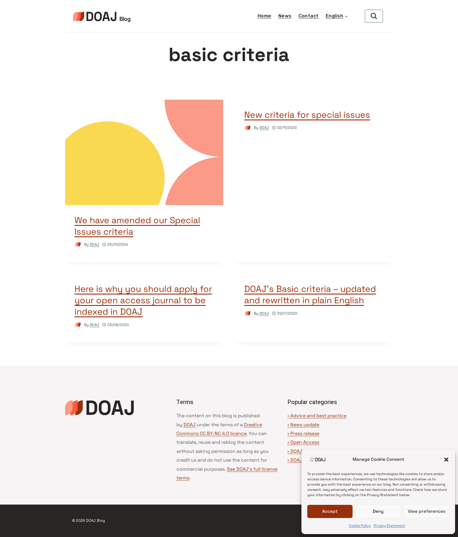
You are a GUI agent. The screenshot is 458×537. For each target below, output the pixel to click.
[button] (446, 459)
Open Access (304, 442)
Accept (330, 511)
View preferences (426, 511)
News (285, 16)
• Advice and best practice (316, 416)
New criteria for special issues (307, 114)
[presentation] (144, 152)
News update (304, 425)
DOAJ (94, 244)
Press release (304, 433)
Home (264, 16)
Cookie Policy (360, 525)
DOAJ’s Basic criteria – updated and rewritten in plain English (310, 294)
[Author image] (78, 244)
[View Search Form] (374, 16)
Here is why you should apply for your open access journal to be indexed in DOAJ (143, 300)
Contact (309, 16)
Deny (378, 511)
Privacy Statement (389, 525)
